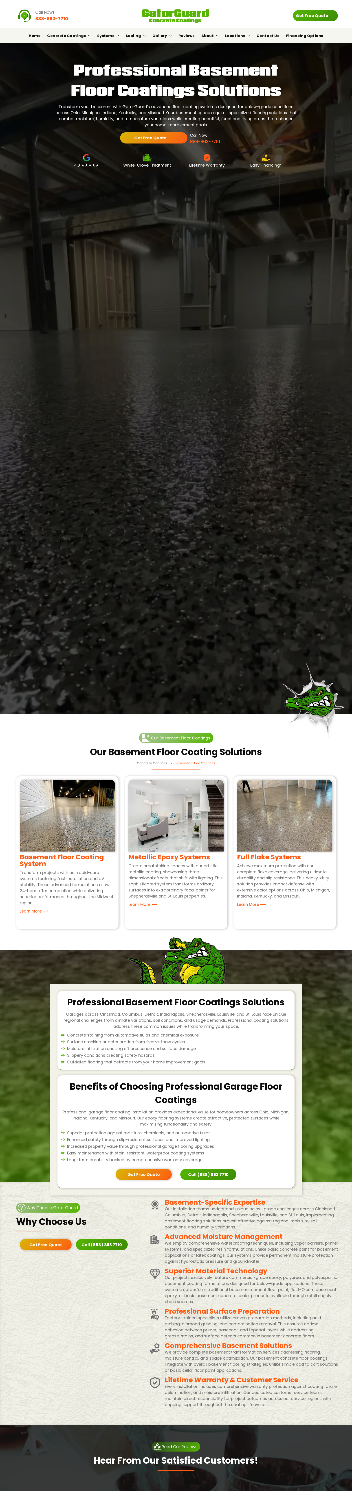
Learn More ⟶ (34, 911)
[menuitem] (34, 36)
